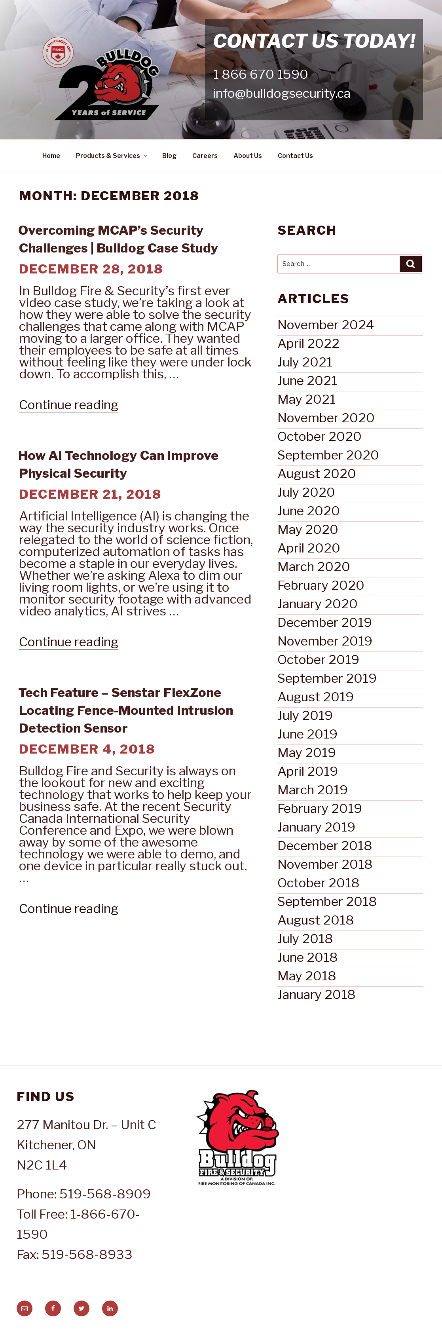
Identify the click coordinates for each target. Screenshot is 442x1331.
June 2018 (307, 957)
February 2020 (320, 585)
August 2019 (315, 696)
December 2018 (324, 845)
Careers (205, 155)
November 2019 (324, 641)
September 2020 (328, 455)
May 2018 (306, 976)
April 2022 (308, 343)
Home (51, 155)
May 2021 (306, 399)
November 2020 (326, 417)
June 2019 (307, 734)
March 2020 (313, 566)
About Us (247, 155)
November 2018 (325, 864)
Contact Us (295, 155)
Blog (169, 155)
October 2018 (318, 882)
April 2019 (307, 771)
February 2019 (319, 808)
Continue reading (68, 404)
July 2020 (306, 492)
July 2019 (305, 715)
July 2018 (305, 938)
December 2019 (324, 622)
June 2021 (307, 380)
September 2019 (327, 678)
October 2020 (319, 436)
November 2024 (325, 324)
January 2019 (316, 827)
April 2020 (308, 548)
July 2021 (304, 362)
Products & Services (112, 155)
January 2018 (316, 994)
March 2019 (312, 789)
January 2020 (317, 603)
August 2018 (315, 920)
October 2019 (318, 659)
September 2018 (327, 901)
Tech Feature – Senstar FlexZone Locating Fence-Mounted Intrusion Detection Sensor (125, 710)
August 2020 (316, 473)
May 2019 (306, 752)
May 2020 (307, 529)
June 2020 (308, 510)
